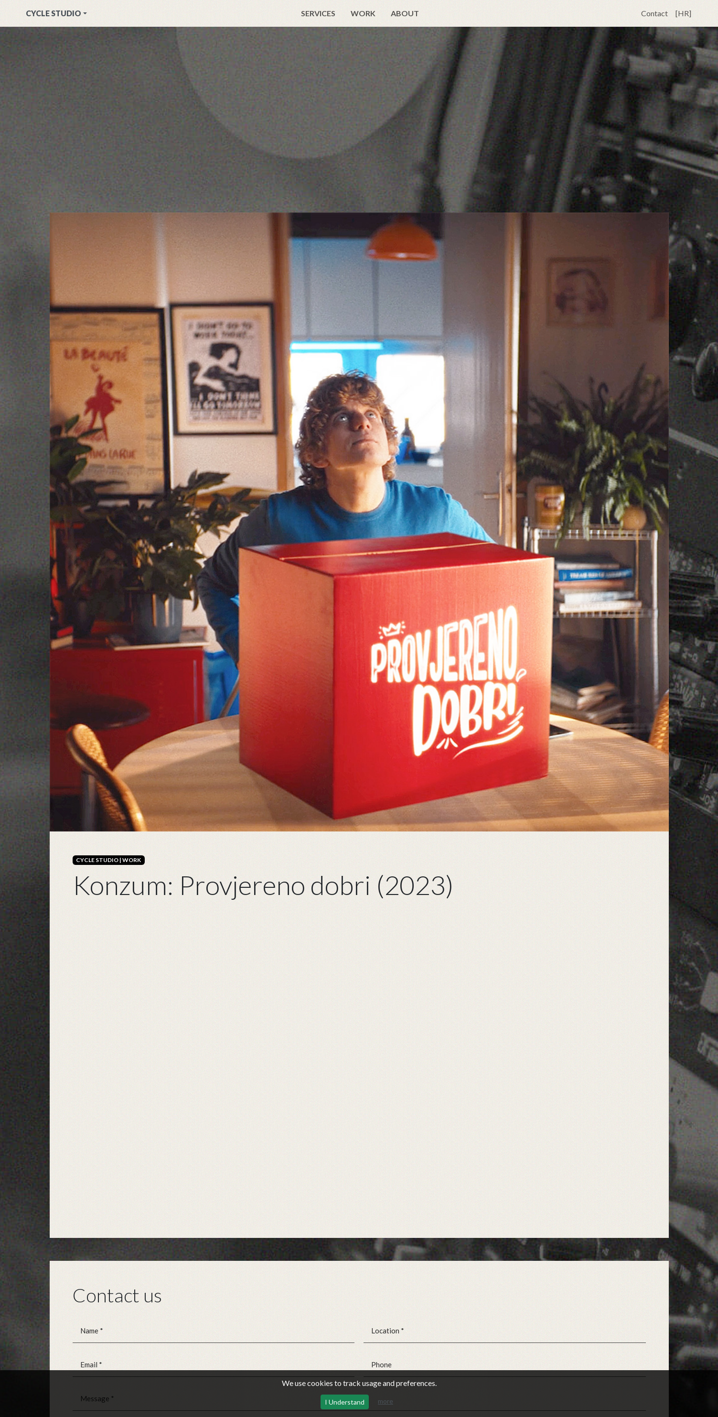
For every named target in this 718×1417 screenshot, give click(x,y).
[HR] (683, 13)
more (385, 1401)
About (405, 13)
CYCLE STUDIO (53, 13)
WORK (131, 859)
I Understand (344, 1402)
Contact (654, 13)
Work (363, 13)
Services (318, 13)
